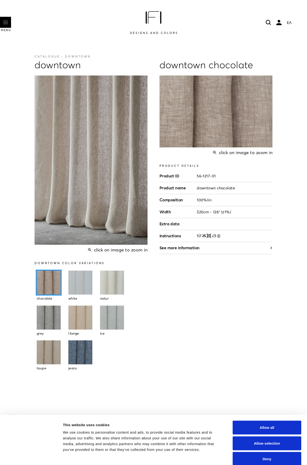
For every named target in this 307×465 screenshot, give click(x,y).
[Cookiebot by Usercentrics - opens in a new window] (31, 455)
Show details (252, 455)
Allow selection (267, 418)
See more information (215, 247)
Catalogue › (63, 56)
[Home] (153, 22)
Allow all (267, 402)
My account (279, 22)
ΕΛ (289, 22)
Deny (267, 433)
